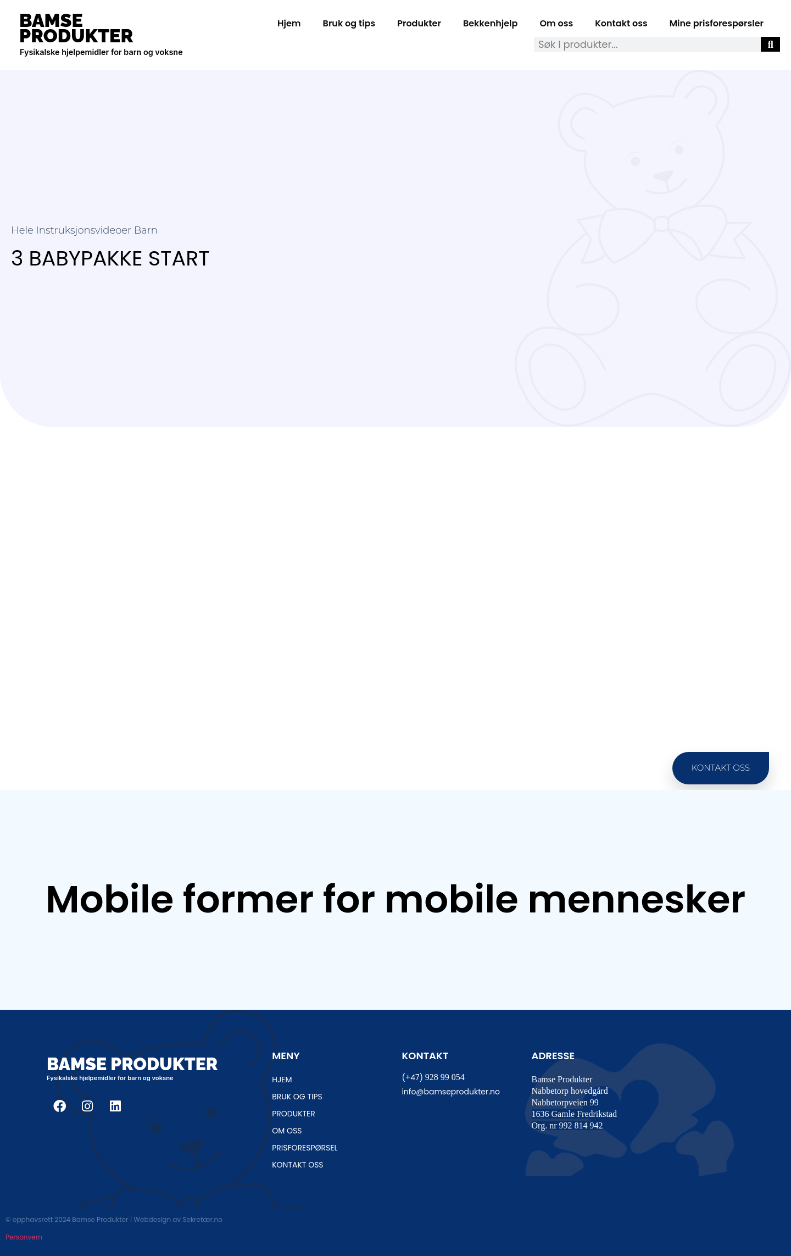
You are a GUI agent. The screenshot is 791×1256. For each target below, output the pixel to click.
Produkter (419, 23)
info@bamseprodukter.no (451, 1091)
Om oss (556, 23)
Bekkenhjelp (490, 23)
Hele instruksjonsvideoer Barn (84, 230)
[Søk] (770, 44)
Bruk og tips (349, 23)
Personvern (23, 1237)
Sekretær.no (202, 1219)
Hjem (289, 23)
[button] (720, 768)
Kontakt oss (621, 23)
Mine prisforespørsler (717, 23)
